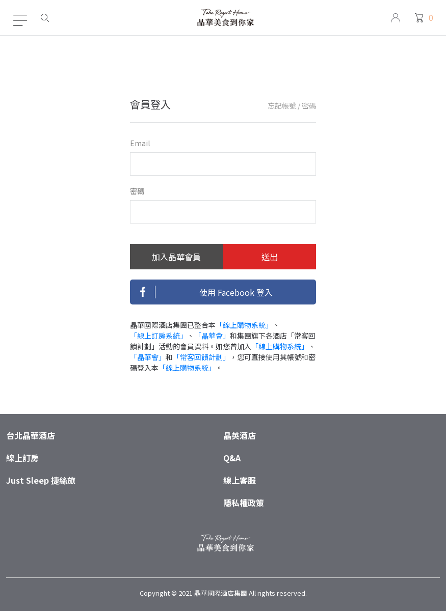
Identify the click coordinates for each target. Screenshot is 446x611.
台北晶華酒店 (30, 435)
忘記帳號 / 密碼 (292, 105)
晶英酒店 (239, 435)
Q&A (232, 458)
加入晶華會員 (176, 257)
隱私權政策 (243, 502)
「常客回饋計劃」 (201, 357)
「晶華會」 (212, 335)
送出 (269, 257)
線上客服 (239, 480)
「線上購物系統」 (244, 325)
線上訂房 (22, 458)
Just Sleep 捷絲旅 (40, 480)
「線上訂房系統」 (158, 335)
